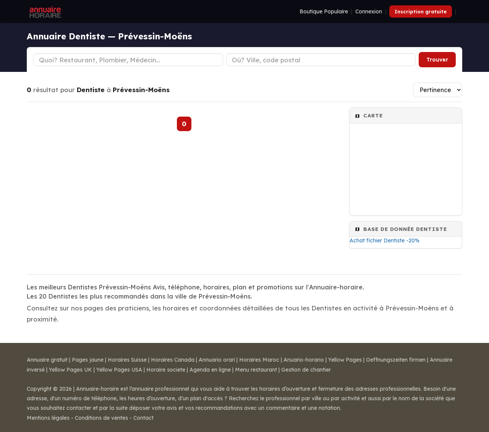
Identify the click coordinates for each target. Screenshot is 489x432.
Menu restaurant (256, 369)
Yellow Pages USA (119, 369)
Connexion (368, 11)
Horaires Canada (172, 359)
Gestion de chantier (306, 369)
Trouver (437, 59)
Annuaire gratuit (47, 359)
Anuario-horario (303, 359)
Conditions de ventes (101, 417)
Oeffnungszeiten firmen (396, 359)
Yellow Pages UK (70, 369)
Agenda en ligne (210, 369)
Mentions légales (48, 417)
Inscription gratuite (421, 11)
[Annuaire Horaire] (44, 11)
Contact (143, 417)
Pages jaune (88, 359)
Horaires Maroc (259, 359)
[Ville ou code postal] (321, 59)
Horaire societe (165, 369)
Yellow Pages (345, 359)
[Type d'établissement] (128, 59)
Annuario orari (217, 359)
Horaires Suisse (127, 359)
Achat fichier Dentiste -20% (384, 240)
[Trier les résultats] (437, 90)
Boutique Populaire (324, 11)
